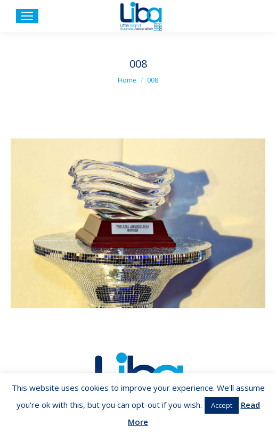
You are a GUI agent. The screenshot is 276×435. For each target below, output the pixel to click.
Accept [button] (221, 405)
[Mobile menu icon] (27, 16)
